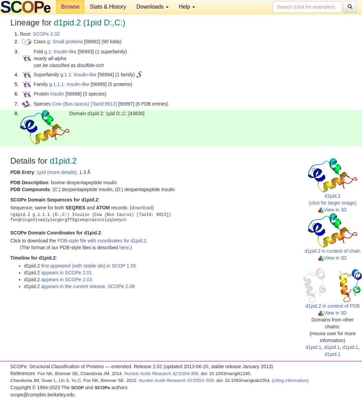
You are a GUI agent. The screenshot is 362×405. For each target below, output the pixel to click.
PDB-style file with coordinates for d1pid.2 (101, 240)
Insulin (57, 94)
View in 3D (332, 209)
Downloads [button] (152, 7)
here (124, 247)
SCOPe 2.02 (46, 34)
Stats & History (108, 7)
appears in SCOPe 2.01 (66, 272)
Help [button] (187, 7)
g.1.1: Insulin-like (78, 74)
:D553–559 (176, 380)
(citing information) (290, 380)
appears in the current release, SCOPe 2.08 (88, 286)
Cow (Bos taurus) (70, 104)
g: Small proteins (65, 41)
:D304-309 (161, 373)
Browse (70, 7)
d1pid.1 (313, 347)
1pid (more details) (57, 172)
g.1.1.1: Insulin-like (69, 84)
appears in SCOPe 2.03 (66, 279)
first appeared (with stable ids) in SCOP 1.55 (88, 266)
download (142, 207)
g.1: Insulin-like (60, 51)
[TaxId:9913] (104, 104)
